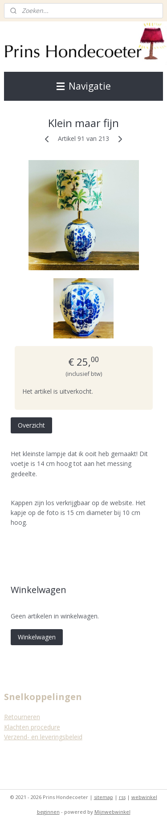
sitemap (103, 797)
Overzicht (31, 425)
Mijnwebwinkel (112, 811)
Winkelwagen (37, 637)
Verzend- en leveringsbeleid (43, 737)
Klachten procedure (32, 727)
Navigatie (84, 86)
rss (122, 797)
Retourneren (22, 717)
